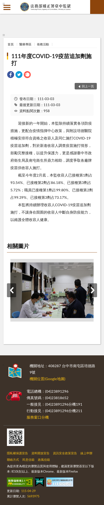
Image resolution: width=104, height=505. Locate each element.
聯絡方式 (13, 459)
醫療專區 (25, 44)
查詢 (97, 7)
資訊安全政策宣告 (65, 453)
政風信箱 (44, 459)
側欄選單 (6, 7)
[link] (10, 75)
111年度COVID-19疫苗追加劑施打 (51, 59)
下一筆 (92, 290)
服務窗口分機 (38, 417)
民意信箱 (28, 459)
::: (4, 3)
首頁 (11, 44)
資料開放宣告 (40, 453)
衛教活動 (43, 44)
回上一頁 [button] (88, 86)
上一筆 (11, 290)
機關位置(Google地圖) (47, 378)
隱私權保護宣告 (17, 453)
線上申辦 (86, 453)
